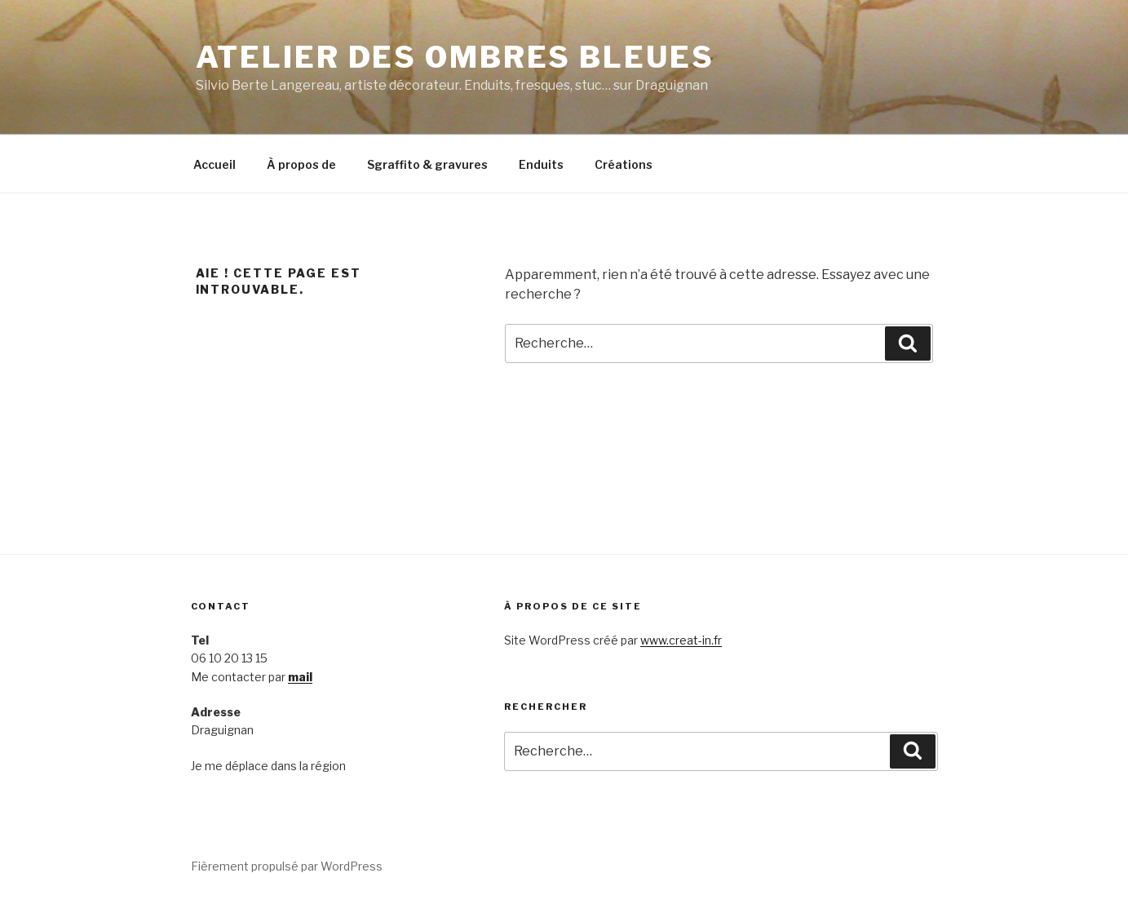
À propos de (301, 164)
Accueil (214, 164)
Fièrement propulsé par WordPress (287, 866)
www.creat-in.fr (681, 640)
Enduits (541, 164)
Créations (623, 164)
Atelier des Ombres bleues (455, 57)
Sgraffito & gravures (427, 164)
